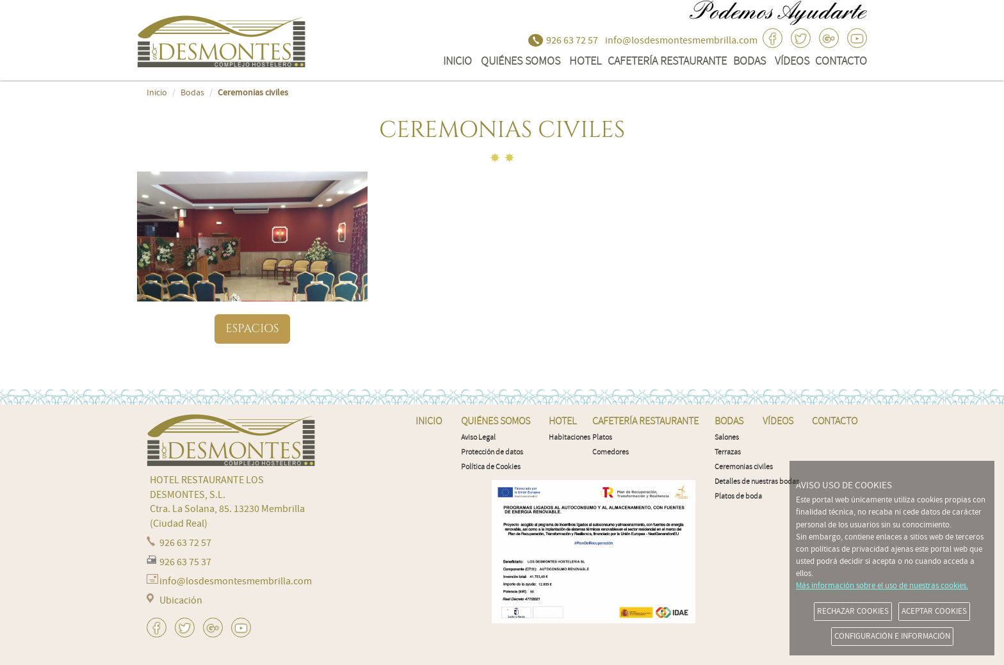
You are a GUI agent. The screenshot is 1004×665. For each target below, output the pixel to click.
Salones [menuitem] (727, 437)
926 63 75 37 (185, 562)
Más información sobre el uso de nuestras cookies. (882, 586)
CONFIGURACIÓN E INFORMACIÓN (892, 636)
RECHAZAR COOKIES (853, 611)
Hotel (585, 61)
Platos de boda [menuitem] (738, 496)
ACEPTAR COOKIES (934, 611)
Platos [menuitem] (602, 437)
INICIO (457, 61)
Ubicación (180, 600)
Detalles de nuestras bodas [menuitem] (757, 481)
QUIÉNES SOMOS (520, 61)
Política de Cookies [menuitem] (491, 467)
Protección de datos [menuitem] (492, 452)
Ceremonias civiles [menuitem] (744, 467)
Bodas (749, 61)
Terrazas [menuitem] (728, 452)
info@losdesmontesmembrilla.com (681, 40)
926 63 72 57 (572, 40)
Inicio (157, 92)
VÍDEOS (792, 61)
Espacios (252, 329)
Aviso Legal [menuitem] (478, 437)
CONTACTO (841, 61)
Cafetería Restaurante (667, 61)
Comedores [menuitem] (610, 452)
